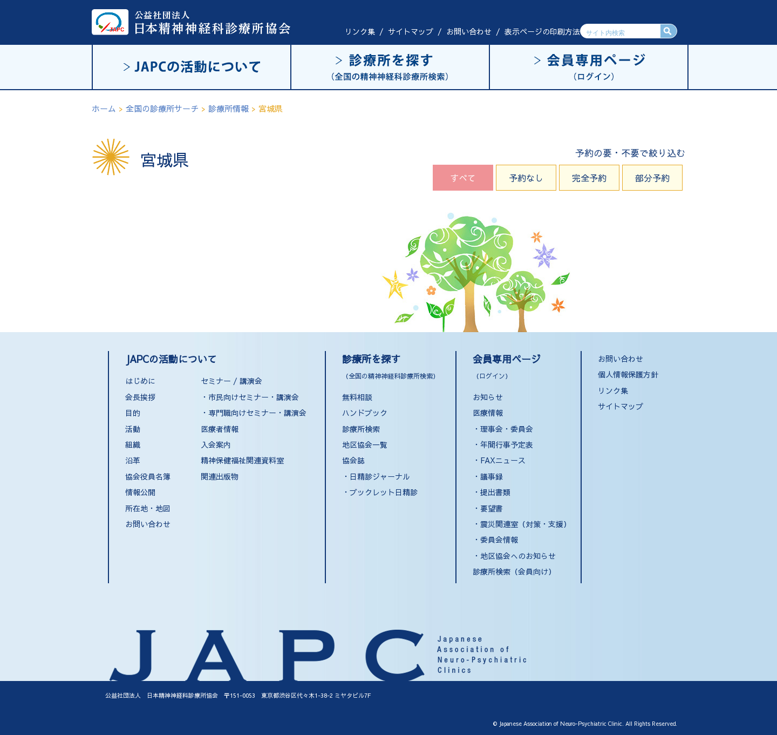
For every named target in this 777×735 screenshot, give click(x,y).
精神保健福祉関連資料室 (242, 460)
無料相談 (357, 397)
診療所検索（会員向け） (514, 571)
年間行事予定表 (506, 444)
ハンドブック (364, 412)
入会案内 (216, 444)
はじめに (140, 380)
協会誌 (353, 460)
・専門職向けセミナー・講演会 (253, 412)
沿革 (132, 460)
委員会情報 (499, 539)
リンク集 (360, 31)
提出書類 (495, 492)
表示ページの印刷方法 (542, 31)
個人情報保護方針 (628, 374)
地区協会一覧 (364, 444)
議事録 (491, 476)
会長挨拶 (140, 397)
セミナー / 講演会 (231, 380)
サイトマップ (410, 31)
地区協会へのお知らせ (518, 555)
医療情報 (488, 412)
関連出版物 (219, 476)
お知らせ (488, 397)
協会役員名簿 (148, 476)
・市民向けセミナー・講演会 (250, 397)
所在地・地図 (148, 508)
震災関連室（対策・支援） (525, 523)
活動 (132, 428)
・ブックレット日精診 (380, 492)
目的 (132, 412)
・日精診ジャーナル (376, 476)
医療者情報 (219, 428)
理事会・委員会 (506, 428)
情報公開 (140, 492)
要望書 (491, 508)
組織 (132, 444)
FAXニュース (503, 460)
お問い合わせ (469, 31)
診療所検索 (361, 428)
